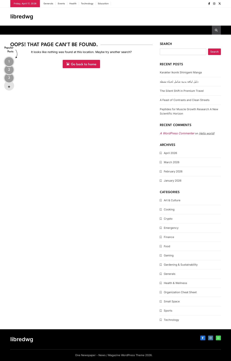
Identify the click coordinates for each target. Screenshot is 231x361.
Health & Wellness (175, 283)
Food (167, 246)
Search (166, 44)
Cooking (169, 209)
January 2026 (172, 180)
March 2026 (171, 162)
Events (61, 3)
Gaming (169, 255)
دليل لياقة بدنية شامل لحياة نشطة (179, 81)
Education (103, 3)
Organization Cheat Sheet (180, 292)
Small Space (172, 301)
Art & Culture (172, 200)
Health (72, 3)
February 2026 (173, 171)
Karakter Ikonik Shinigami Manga (181, 72)
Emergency (171, 228)
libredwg (21, 16)
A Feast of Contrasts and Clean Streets (185, 100)
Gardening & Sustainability (181, 264)
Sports (168, 310)
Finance (169, 237)
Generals (48, 3)
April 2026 (170, 153)
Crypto (168, 218)
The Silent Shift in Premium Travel (182, 91)
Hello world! (206, 133)
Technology (87, 3)
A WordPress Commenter (177, 133)
